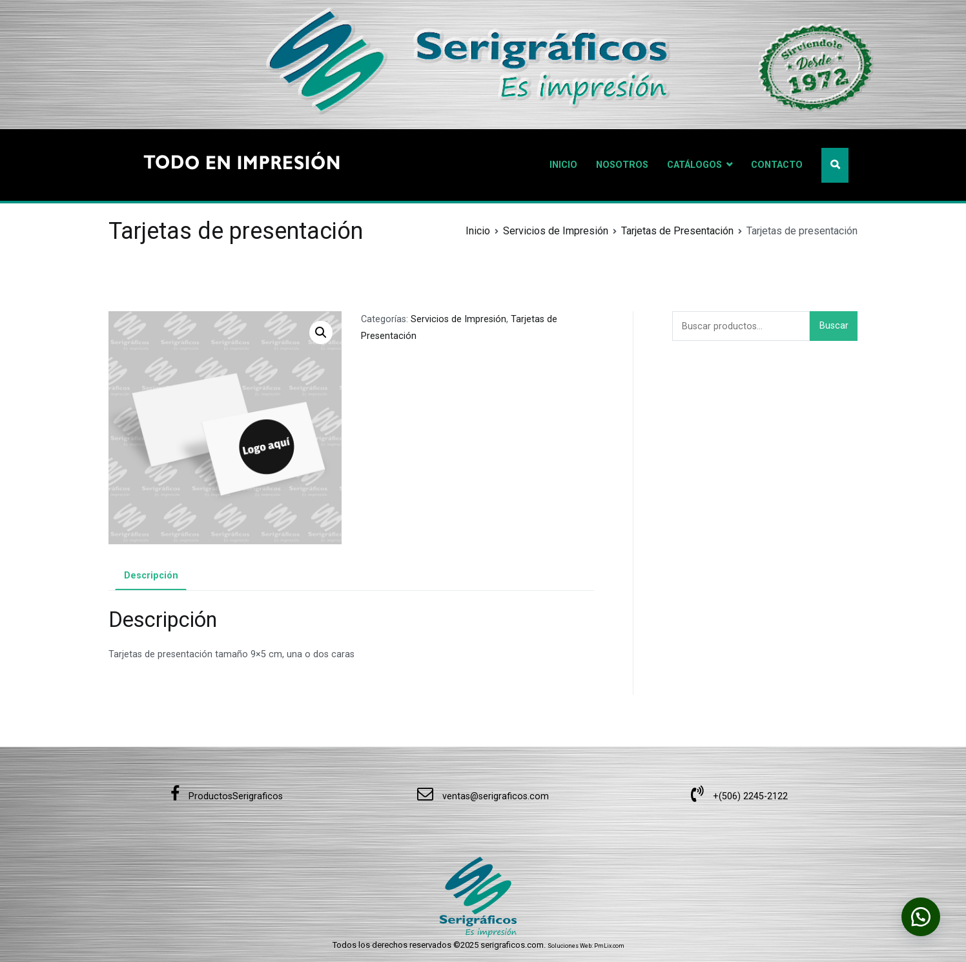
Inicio (478, 231)
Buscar (833, 325)
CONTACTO (777, 164)
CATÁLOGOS (694, 164)
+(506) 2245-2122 (739, 796)
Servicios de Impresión (555, 231)
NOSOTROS (622, 164)
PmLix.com (609, 946)
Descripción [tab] (151, 575)
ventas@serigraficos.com (483, 796)
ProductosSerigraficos (226, 796)
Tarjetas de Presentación (677, 231)
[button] (321, 332)
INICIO (563, 164)
